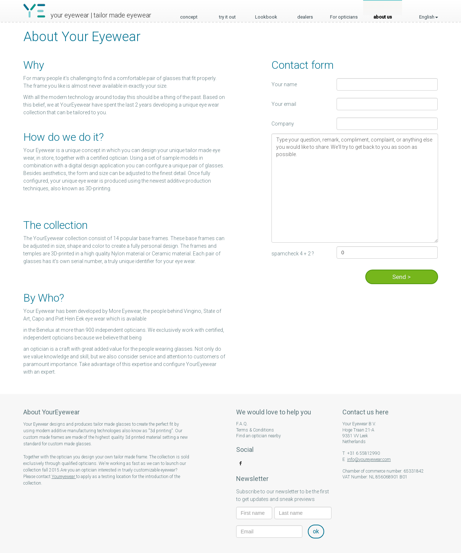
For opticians (344, 14)
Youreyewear (64, 476)
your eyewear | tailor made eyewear (101, 15)
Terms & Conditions (255, 430)
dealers (305, 14)
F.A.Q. (242, 423)
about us (382, 14)
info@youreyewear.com (369, 459)
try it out (227, 14)
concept (189, 14)
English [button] (428, 8)
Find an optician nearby (258, 435)
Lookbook (266, 14)
